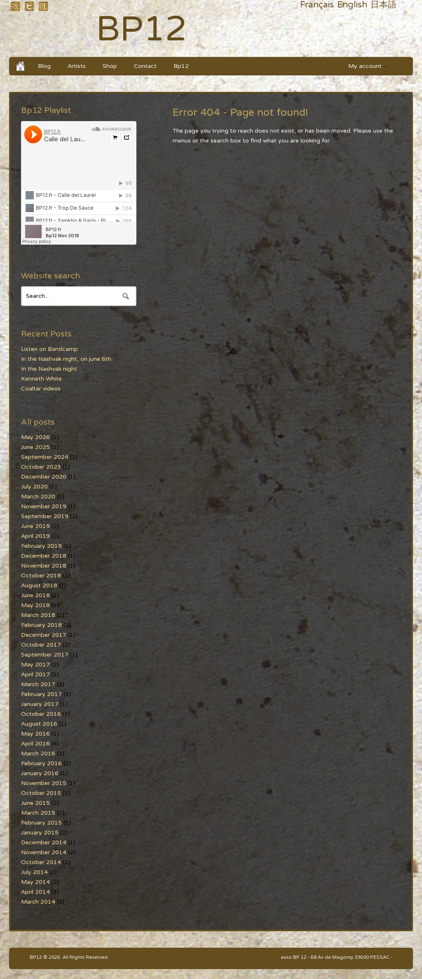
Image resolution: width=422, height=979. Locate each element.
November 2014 (43, 852)
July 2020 (34, 486)
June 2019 (35, 526)
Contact (145, 66)
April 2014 (35, 891)
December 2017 (43, 634)
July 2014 (34, 872)
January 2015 (40, 832)
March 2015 (38, 812)
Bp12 (181, 66)
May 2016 (35, 733)
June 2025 (35, 447)
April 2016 (35, 743)
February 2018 (41, 625)
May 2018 (35, 605)
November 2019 (43, 506)
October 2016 (41, 713)
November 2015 (43, 783)
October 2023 (41, 466)
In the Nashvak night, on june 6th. (67, 358)
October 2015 (41, 793)
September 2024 (44, 456)
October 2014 (41, 862)
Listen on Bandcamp (49, 349)
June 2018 (35, 595)
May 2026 (35, 437)
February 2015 (41, 822)
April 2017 (35, 674)
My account (364, 67)
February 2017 (41, 694)
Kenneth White (41, 378)
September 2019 (44, 516)
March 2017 (38, 684)
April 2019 (35, 536)
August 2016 (39, 723)
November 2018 (43, 565)
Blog (44, 66)
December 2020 (43, 476)
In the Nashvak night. (49, 368)
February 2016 (41, 763)
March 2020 (38, 496)
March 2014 (38, 901)
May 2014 (35, 882)
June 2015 (35, 802)
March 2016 (38, 753)
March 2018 (38, 615)
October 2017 (41, 644)
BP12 (141, 29)
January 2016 (40, 773)
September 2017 (44, 654)
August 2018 (39, 585)
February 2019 (41, 545)
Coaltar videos (41, 388)
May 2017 (35, 664)
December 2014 (43, 842)
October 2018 (41, 575)
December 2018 (43, 555)
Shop (110, 66)
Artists (77, 66)
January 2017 (40, 704)
